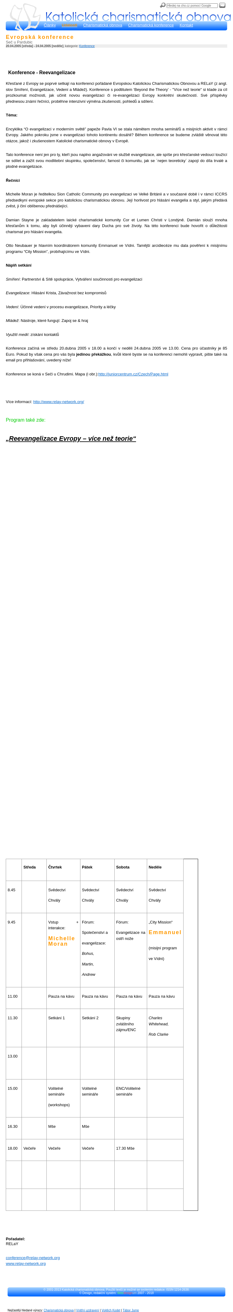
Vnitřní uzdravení (87, 1310)
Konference (87, 46)
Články (50, 25)
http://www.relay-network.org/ (58, 401)
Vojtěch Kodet (111, 1310)
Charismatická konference (151, 25)
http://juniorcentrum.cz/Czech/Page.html (133, 374)
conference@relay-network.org (33, 1257)
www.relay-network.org (26, 1263)
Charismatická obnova (102, 25)
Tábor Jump (131, 1310)
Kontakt (186, 25)
